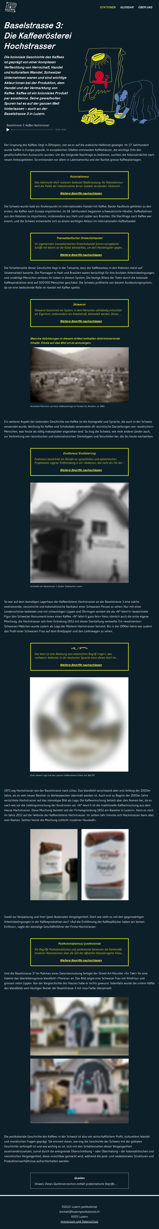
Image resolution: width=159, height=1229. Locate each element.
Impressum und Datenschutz (79, 1221)
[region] (11, 7)
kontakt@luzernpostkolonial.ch (79, 1211)
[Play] (8, 129)
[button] (79, 375)
